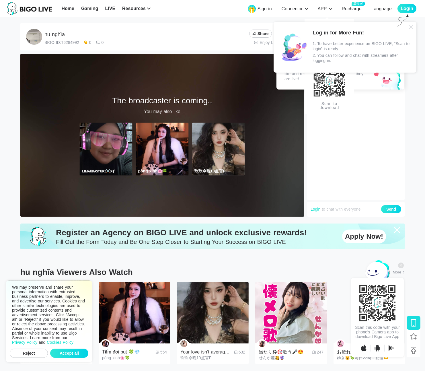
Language (381, 8)
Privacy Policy (24, 342)
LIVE (110, 8)
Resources (134, 8)
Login (315, 209)
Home (67, 8)
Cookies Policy (60, 342)
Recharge (351, 8)
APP (322, 8)
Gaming (89, 8)
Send (391, 209)
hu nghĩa (54, 34)
